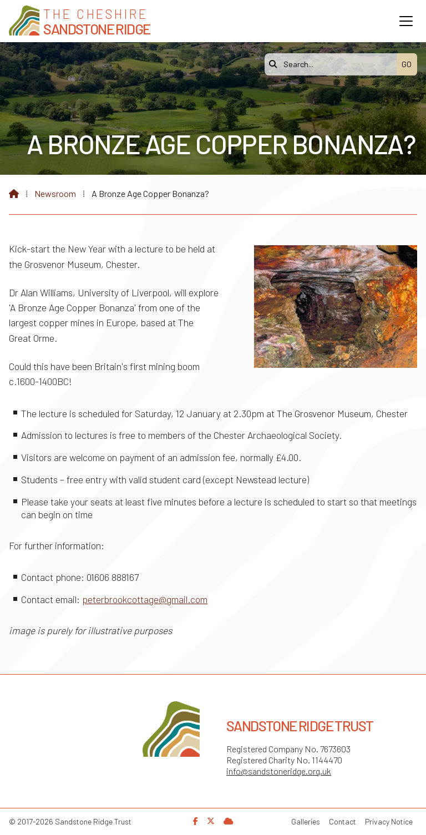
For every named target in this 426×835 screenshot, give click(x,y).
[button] (406, 21)
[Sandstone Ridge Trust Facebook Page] (195, 821)
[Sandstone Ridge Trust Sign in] (229, 821)
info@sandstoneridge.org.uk (278, 771)
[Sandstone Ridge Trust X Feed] (211, 821)
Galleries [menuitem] (305, 821)
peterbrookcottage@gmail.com (144, 599)
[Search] (333, 64)
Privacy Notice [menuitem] (389, 821)
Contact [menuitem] (342, 821)
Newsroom (55, 193)
